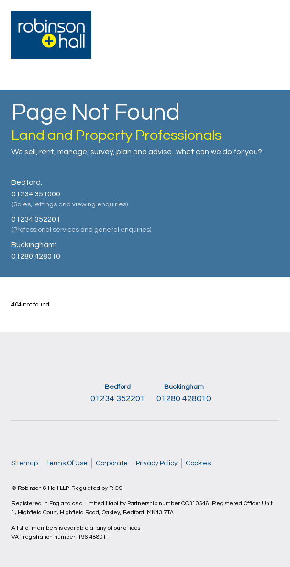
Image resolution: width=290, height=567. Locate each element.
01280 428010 (35, 256)
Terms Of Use (67, 463)
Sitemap (24, 463)
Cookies (198, 463)
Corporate (112, 463)
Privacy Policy (157, 463)
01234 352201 (35, 219)
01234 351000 (35, 194)
